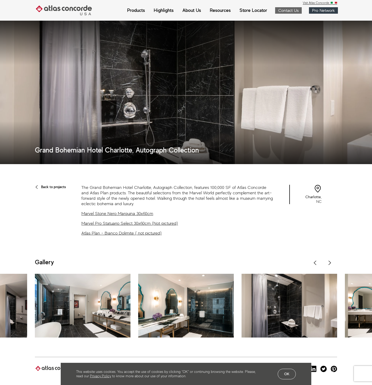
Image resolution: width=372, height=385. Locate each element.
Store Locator (253, 10)
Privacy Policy (100, 376)
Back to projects (50, 187)
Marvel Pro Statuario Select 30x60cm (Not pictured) (129, 223)
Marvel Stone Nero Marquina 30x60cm (117, 213)
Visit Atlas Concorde (316, 3)
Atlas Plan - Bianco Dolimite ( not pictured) (121, 233)
